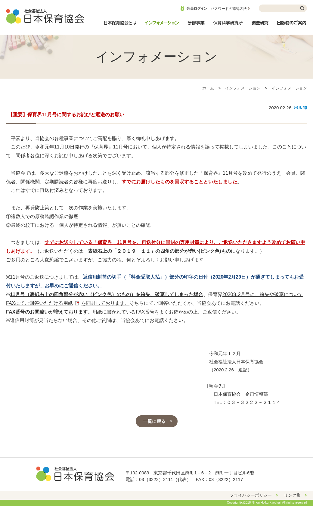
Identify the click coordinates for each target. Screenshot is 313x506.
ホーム (208, 88)
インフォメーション (161, 26)
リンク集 (292, 495)
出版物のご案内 (292, 26)
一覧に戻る (154, 421)
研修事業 (196, 26)
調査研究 (260, 26)
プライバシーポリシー (251, 495)
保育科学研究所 (228, 26)
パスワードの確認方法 (229, 9)
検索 (302, 8)
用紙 (68, 303)
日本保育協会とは (120, 26)
